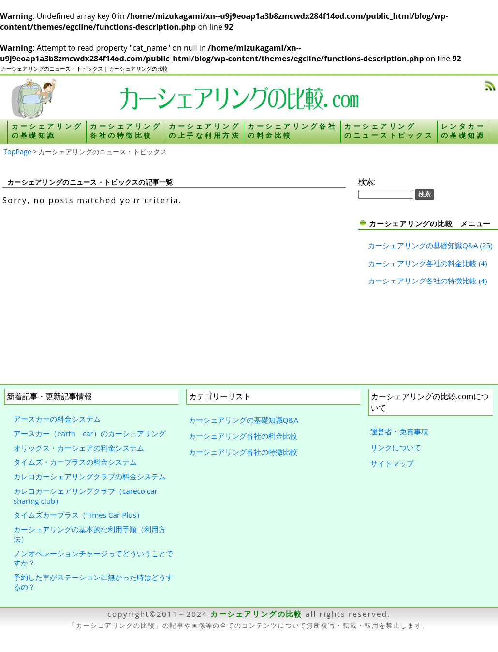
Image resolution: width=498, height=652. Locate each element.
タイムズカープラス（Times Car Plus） (79, 514)
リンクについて (395, 447)
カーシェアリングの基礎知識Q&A (423, 245)
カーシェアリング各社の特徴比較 (422, 280)
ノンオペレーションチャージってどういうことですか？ (93, 558)
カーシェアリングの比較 (256, 614)
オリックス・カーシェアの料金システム (79, 448)
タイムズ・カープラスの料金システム (75, 462)
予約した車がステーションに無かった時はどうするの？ (93, 582)
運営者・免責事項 (399, 431)
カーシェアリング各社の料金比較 (422, 263)
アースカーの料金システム (57, 419)
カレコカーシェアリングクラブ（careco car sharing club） (86, 495)
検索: (367, 182)
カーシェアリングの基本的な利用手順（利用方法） (90, 534)
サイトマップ (392, 463)
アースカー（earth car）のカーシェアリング (90, 433)
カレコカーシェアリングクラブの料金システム (90, 476)
